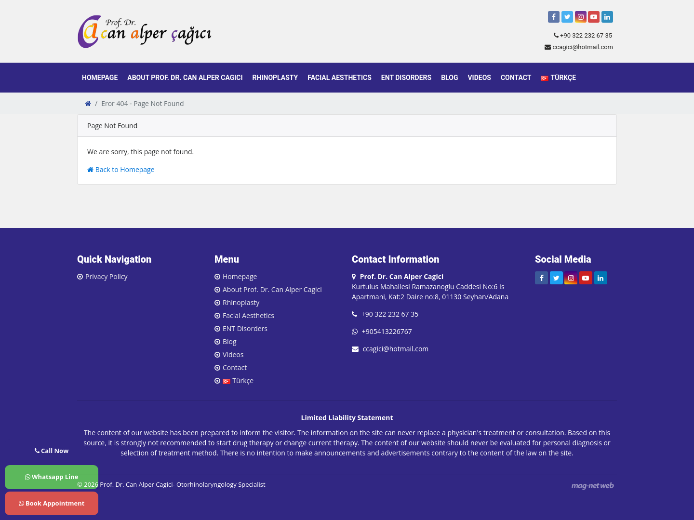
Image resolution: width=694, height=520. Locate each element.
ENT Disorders (406, 77)
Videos (479, 77)
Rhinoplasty (275, 77)
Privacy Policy (106, 276)
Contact (516, 77)
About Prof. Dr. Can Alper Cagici (184, 77)
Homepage (100, 77)
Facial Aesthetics (339, 77)
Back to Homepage (121, 169)
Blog (449, 77)
